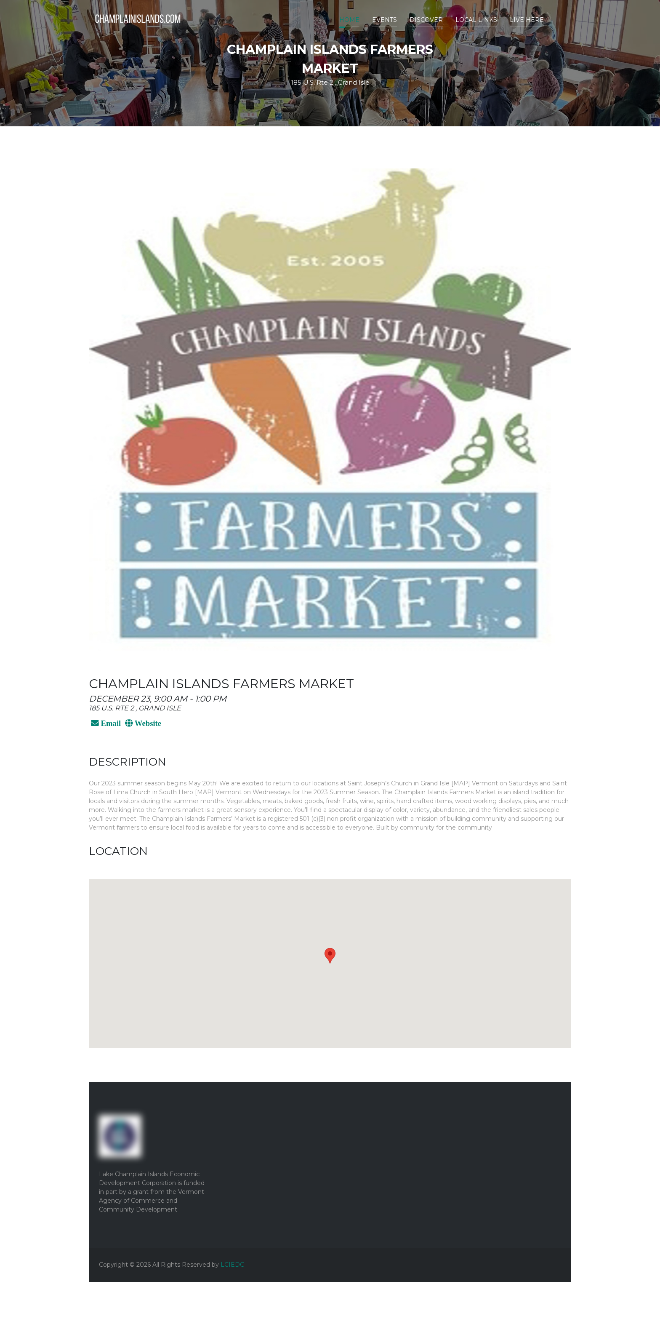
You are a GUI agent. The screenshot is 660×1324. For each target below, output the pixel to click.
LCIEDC (232, 1264)
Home (349, 20)
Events (384, 20)
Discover (426, 20)
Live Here (527, 20)
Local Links (476, 20)
